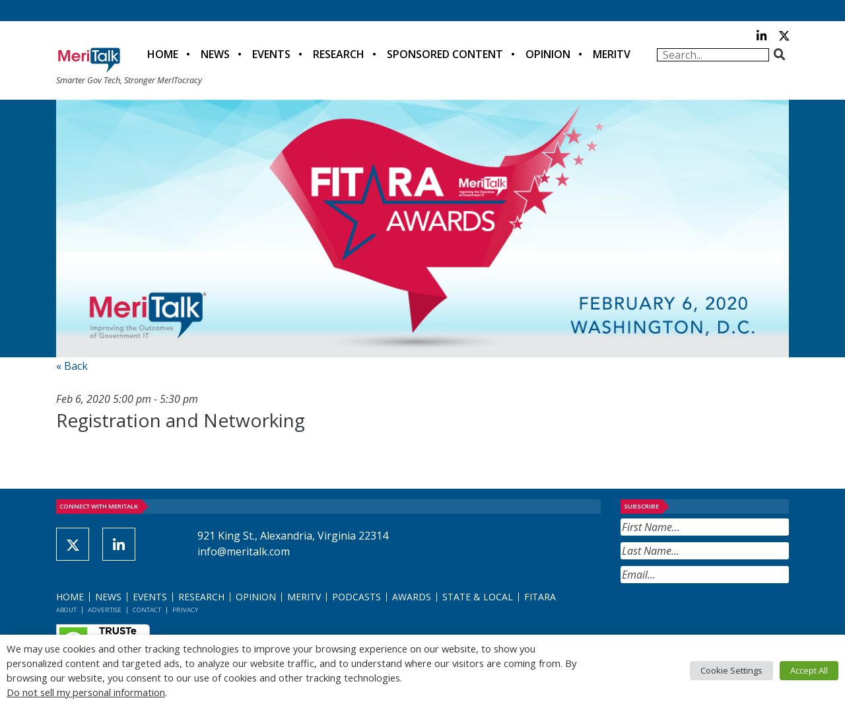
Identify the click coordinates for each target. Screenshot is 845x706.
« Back (72, 366)
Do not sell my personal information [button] (86, 692)
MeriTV (611, 54)
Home (162, 54)
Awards (411, 596)
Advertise (104, 610)
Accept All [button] (809, 670)
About (66, 610)
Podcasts (356, 596)
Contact (147, 610)
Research (338, 54)
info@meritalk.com (243, 551)
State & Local (477, 596)
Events (271, 54)
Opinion (547, 54)
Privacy (185, 610)
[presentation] (721, 615)
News (215, 54)
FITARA (540, 596)
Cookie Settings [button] (731, 670)
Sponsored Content (445, 54)
